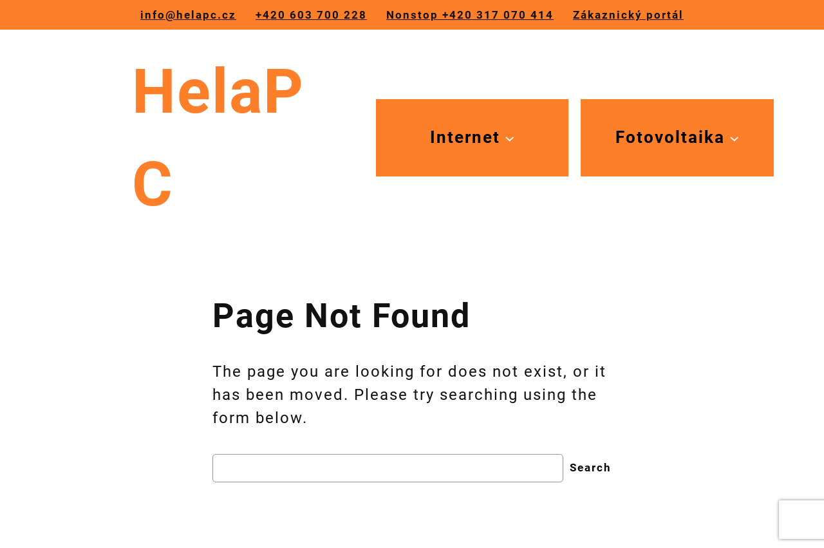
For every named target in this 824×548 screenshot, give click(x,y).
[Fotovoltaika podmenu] (677, 137)
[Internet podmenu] (472, 137)
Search (591, 467)
